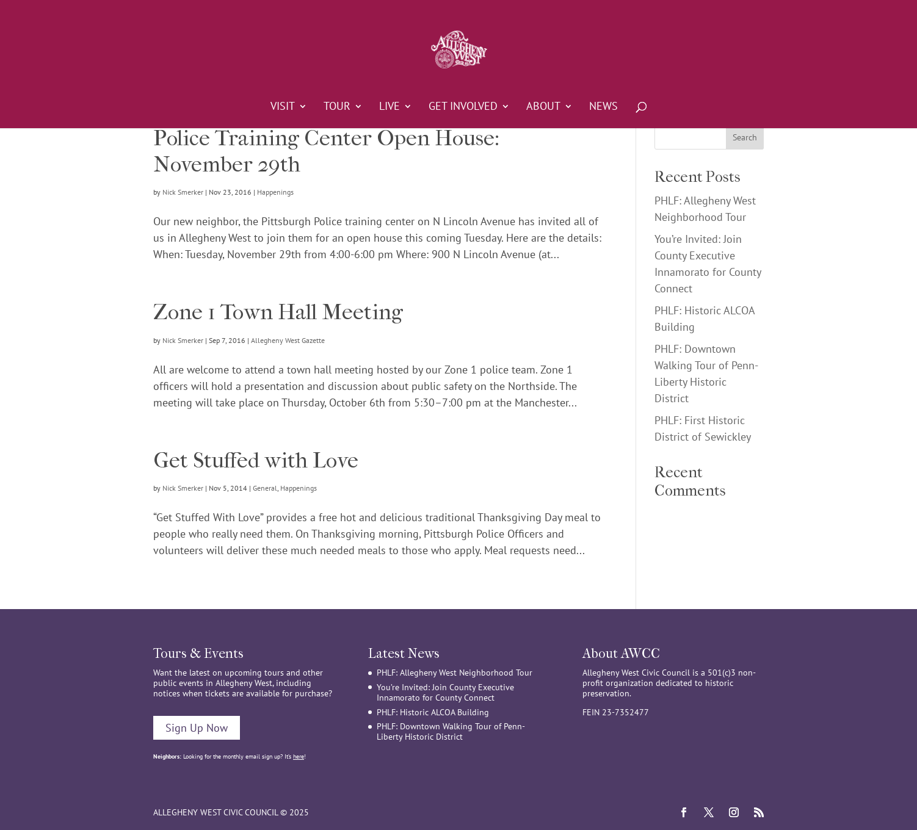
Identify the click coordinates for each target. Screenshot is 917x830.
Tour (337, 107)
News (603, 107)
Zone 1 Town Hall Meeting (278, 312)
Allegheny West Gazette (288, 340)
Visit (282, 107)
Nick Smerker (182, 192)
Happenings (275, 192)
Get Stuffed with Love (255, 460)
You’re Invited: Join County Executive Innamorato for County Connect (445, 692)
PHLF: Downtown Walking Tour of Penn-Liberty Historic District (451, 731)
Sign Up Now (196, 728)
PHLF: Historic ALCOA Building (433, 712)
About (543, 107)
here (298, 756)
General (265, 488)
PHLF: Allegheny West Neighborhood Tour (454, 672)
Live (389, 107)
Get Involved (463, 107)
